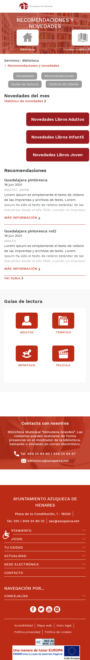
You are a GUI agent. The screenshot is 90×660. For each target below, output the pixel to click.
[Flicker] (57, 609)
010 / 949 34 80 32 (29, 521)
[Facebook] (33, 609)
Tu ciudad (13, 547)
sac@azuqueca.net (64, 521)
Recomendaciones (59, 76)
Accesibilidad (23, 625)
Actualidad (15, 556)
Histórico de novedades (23, 101)
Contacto (13, 573)
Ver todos (12, 278)
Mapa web (44, 625)
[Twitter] (41, 609)
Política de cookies (58, 632)
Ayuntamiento (17, 531)
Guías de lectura (24, 84)
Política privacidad (27, 632)
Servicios (13, 539)
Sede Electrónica (21, 564)
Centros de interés (64, 84)
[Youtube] (49, 609)
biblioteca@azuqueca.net (48, 461)
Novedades (25, 76)
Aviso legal (64, 625)
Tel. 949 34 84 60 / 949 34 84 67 (48, 454)
